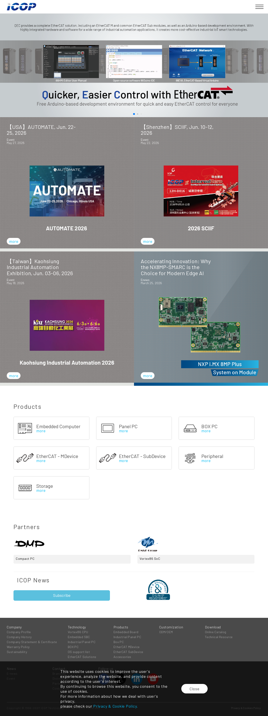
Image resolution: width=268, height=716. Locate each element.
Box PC (119, 642)
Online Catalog (215, 632)
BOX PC (73, 647)
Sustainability (17, 652)
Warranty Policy (18, 647)
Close (194, 688)
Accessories (122, 657)
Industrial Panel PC (81, 642)
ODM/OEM (166, 632)
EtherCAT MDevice (127, 647)
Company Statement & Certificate (32, 642)
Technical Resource (219, 637)
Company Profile (19, 632)
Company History (19, 637)
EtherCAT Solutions (82, 657)
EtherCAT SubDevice (128, 652)
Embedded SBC (79, 637)
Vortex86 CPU (78, 632)
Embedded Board (126, 632)
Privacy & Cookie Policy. (115, 706)
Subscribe (61, 595)
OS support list (79, 652)
